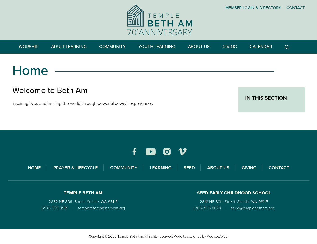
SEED (189, 167)
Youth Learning (156, 46)
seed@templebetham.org (252, 208)
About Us (199, 46)
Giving (229, 46)
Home (34, 167)
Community (112, 46)
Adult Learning (69, 46)
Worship (28, 46)
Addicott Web (217, 236)
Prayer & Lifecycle (75, 167)
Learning (160, 167)
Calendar (261, 46)
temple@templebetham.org (101, 208)
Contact (295, 8)
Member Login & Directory (253, 8)
